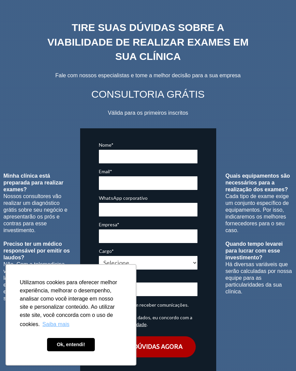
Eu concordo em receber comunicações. (144, 305)
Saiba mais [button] (55, 324)
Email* (105, 171)
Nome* (106, 145)
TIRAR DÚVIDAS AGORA (148, 346)
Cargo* (106, 251)
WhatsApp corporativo (123, 198)
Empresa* (109, 224)
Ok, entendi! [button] (71, 344)
